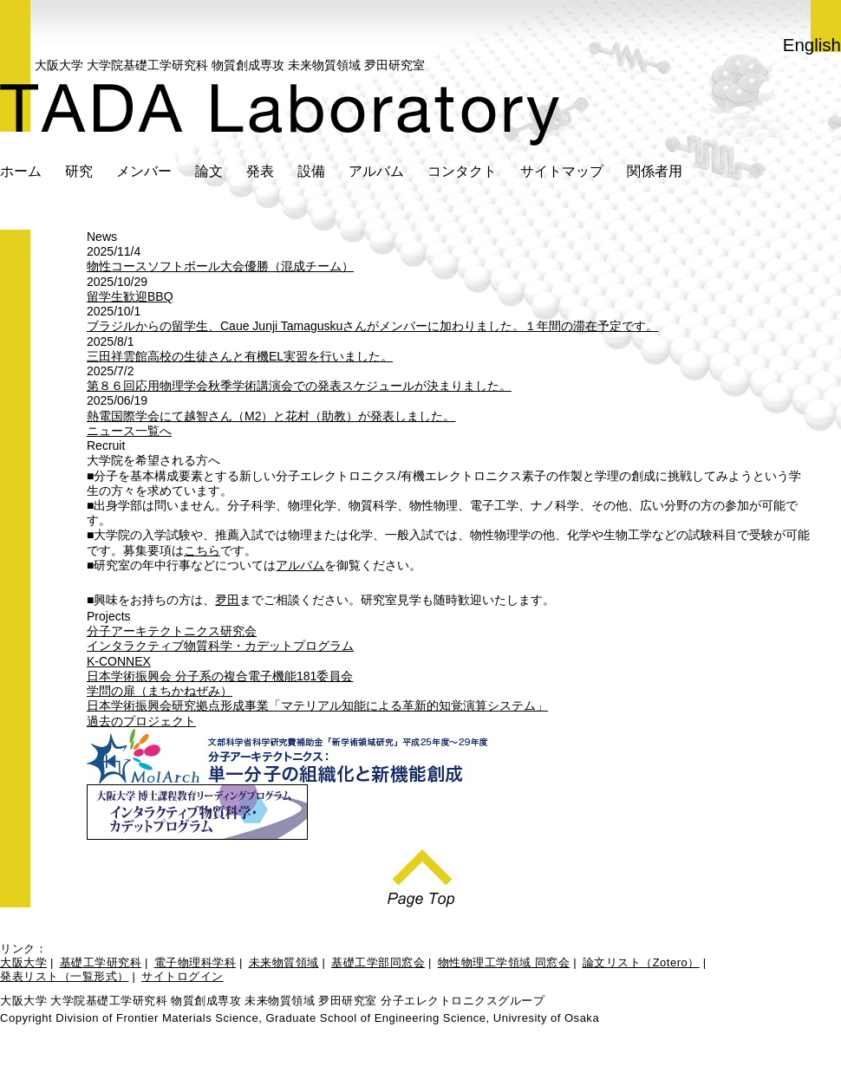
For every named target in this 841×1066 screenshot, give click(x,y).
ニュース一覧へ (129, 431)
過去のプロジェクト (141, 721)
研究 (79, 171)
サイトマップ (561, 171)
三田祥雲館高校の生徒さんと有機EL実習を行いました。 (240, 356)
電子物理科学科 (195, 962)
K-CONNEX (119, 661)
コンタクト (462, 171)
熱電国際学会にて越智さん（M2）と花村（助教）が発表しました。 (271, 416)
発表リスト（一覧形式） (64, 976)
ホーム (21, 171)
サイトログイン (182, 976)
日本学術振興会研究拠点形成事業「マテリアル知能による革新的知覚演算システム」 (317, 705)
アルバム (376, 171)
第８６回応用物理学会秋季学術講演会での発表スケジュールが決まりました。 (299, 386)
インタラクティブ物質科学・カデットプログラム (220, 646)
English (812, 45)
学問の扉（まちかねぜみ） (159, 691)
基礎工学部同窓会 (378, 962)
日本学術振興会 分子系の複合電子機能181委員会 (220, 676)
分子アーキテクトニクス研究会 (172, 631)
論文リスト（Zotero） (641, 962)
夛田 (227, 600)
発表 (260, 171)
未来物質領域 (284, 962)
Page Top (421, 873)
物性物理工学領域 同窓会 (504, 962)
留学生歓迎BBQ (130, 296)
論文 (209, 171)
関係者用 (654, 171)
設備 (311, 171)
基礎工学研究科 (101, 962)
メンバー (144, 171)
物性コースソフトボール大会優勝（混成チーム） (220, 266)
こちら (202, 550)
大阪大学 (23, 962)
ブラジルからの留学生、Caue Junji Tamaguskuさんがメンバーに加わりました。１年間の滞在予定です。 (372, 326)
